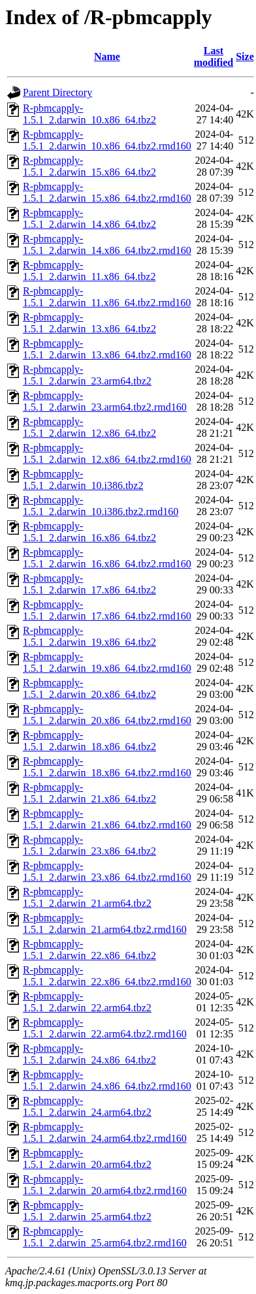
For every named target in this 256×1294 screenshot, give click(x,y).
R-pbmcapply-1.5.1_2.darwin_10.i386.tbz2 (83, 479)
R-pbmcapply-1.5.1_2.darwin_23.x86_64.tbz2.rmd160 (107, 871)
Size (245, 56)
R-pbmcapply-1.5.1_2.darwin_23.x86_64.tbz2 (89, 845)
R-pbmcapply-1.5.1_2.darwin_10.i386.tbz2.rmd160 (100, 505)
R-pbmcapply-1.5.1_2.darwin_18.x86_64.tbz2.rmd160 (107, 766)
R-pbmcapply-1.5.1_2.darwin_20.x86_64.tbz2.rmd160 (107, 714)
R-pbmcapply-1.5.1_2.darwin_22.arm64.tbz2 (87, 1001)
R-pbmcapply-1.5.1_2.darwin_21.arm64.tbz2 (87, 897)
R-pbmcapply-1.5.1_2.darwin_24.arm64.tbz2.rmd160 (105, 1132)
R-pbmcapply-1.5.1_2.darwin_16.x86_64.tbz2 (89, 531)
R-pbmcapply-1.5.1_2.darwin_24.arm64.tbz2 (87, 1106)
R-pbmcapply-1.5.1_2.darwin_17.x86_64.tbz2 (89, 584)
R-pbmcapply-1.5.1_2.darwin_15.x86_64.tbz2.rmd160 (107, 192)
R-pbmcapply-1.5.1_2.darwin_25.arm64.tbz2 (87, 1210)
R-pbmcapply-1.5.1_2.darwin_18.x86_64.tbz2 (89, 740)
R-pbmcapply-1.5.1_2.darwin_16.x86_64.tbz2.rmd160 (107, 557)
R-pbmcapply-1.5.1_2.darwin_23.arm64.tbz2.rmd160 (105, 401)
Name (107, 56)
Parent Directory (57, 92)
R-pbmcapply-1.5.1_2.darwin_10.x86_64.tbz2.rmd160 (107, 140)
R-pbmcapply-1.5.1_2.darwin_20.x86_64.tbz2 (89, 688)
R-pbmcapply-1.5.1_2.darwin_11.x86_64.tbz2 (89, 270)
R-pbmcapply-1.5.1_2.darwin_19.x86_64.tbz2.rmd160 (107, 662)
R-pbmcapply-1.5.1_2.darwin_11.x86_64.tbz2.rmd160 (107, 296)
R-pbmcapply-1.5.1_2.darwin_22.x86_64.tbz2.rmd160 (107, 975)
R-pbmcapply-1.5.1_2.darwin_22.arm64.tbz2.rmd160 (105, 1028)
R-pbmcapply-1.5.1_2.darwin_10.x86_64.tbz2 (89, 114)
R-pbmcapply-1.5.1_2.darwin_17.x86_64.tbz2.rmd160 (107, 610)
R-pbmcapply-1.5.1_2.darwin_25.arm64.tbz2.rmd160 (105, 1236)
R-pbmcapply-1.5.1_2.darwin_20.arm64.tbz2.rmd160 (105, 1184)
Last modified (213, 56)
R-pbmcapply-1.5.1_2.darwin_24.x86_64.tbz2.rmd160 (107, 1080)
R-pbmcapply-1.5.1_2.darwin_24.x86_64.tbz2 (89, 1054)
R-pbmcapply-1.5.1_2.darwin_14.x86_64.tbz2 (89, 218)
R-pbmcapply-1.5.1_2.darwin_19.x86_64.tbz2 (89, 636)
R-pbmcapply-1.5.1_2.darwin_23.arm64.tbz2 (87, 375)
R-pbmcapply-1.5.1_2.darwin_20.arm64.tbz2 (87, 1158)
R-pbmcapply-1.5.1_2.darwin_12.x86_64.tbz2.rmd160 (107, 453)
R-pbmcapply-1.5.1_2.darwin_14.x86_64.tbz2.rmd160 (107, 244)
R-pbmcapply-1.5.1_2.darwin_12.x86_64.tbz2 (89, 427)
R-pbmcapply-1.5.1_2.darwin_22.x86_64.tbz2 (89, 949)
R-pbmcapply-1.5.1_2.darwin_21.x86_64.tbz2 (89, 792)
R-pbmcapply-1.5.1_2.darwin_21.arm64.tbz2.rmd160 (105, 923)
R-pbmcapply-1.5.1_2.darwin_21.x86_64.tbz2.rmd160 (107, 819)
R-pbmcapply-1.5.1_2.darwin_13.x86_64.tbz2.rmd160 (107, 349)
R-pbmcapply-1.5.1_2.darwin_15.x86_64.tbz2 (89, 166)
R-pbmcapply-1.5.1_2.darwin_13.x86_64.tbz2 (89, 322)
